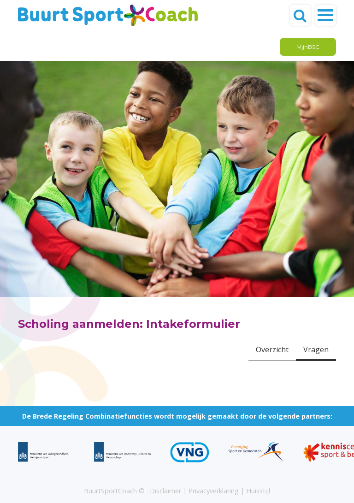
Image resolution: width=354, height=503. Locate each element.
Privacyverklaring (214, 490)
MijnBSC (307, 46)
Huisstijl (258, 490)
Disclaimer (165, 490)
